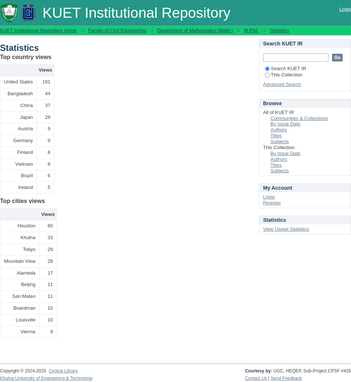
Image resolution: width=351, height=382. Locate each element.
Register (272, 203)
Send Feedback (286, 378)
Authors (278, 130)
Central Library (63, 371)
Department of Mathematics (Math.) (195, 30)
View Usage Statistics (286, 229)
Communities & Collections (299, 118)
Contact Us (256, 378)
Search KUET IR (285, 68)
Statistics (279, 30)
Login (345, 9)
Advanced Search (282, 84)
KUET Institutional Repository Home (38, 30)
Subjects (279, 141)
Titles (276, 135)
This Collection (283, 75)
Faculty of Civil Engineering (117, 30)
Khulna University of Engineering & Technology (46, 378)
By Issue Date (285, 124)
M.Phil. (251, 30)
